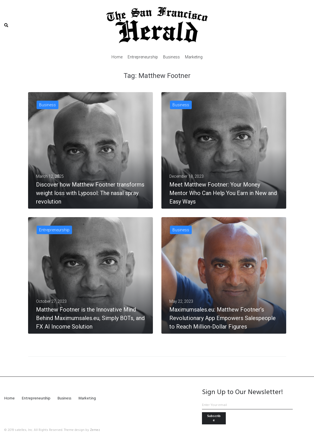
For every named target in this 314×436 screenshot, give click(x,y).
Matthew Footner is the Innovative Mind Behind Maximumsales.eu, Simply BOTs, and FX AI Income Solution (90, 318)
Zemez (95, 430)
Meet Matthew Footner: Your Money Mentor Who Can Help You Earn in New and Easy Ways (223, 193)
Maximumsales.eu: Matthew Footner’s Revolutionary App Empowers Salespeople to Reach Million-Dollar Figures (222, 318)
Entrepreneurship (54, 230)
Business (47, 105)
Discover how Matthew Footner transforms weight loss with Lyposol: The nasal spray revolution (90, 193)
